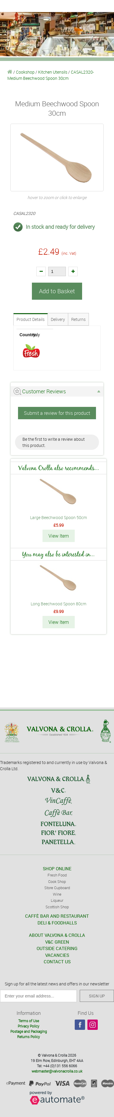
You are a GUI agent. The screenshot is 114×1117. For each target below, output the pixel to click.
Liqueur (57, 900)
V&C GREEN (57, 942)
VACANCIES (57, 955)
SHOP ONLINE (57, 868)
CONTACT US (57, 961)
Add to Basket (57, 291)
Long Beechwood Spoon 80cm (58, 603)
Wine (57, 894)
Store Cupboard (57, 887)
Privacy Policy (28, 1026)
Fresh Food (57, 875)
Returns (78, 319)
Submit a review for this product (57, 413)
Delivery (58, 319)
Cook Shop (57, 881)
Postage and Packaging (28, 1031)
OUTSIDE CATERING (57, 948)
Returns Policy (28, 1036)
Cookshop (25, 72)
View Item (58, 536)
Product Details (31, 319)
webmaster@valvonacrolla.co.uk (57, 1071)
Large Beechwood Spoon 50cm (58, 517)
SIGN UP (97, 996)
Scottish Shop (57, 906)
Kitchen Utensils (52, 72)
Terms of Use (28, 1020)
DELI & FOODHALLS (57, 923)
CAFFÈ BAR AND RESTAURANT (57, 916)
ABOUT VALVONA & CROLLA (57, 935)
